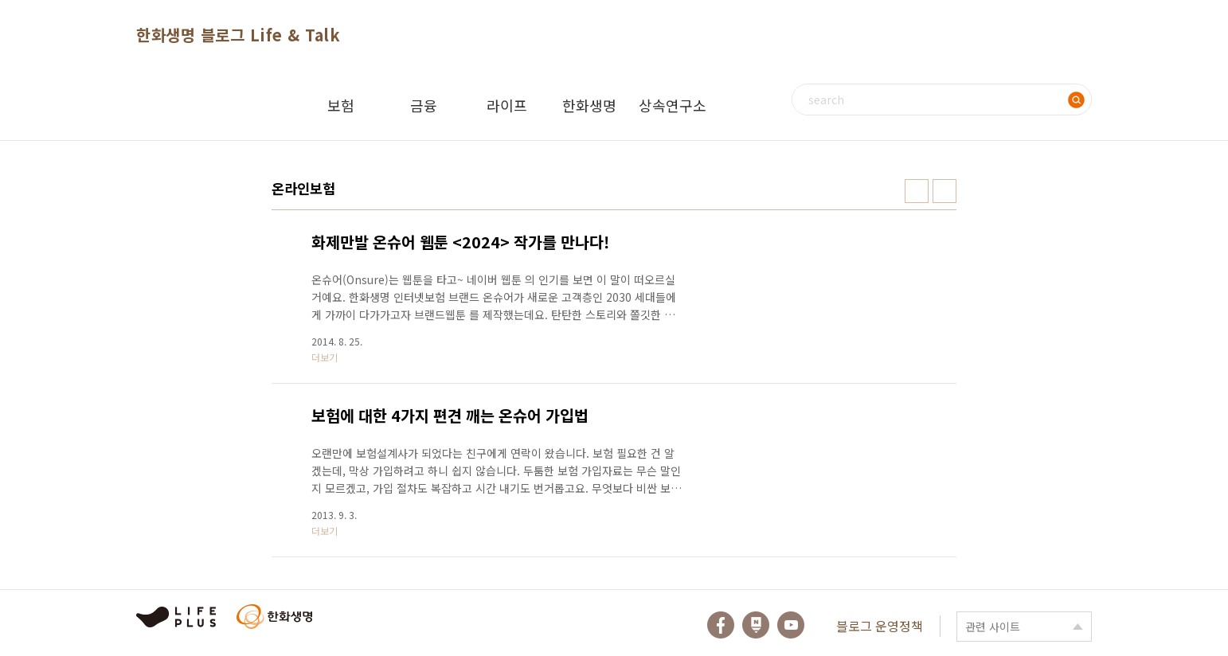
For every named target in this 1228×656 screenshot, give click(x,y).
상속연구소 (672, 105)
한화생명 (589, 105)
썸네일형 (917, 191)
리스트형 (944, 191)
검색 (1076, 99)
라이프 (507, 105)
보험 (340, 105)
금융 (423, 105)
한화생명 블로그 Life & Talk (238, 34)
